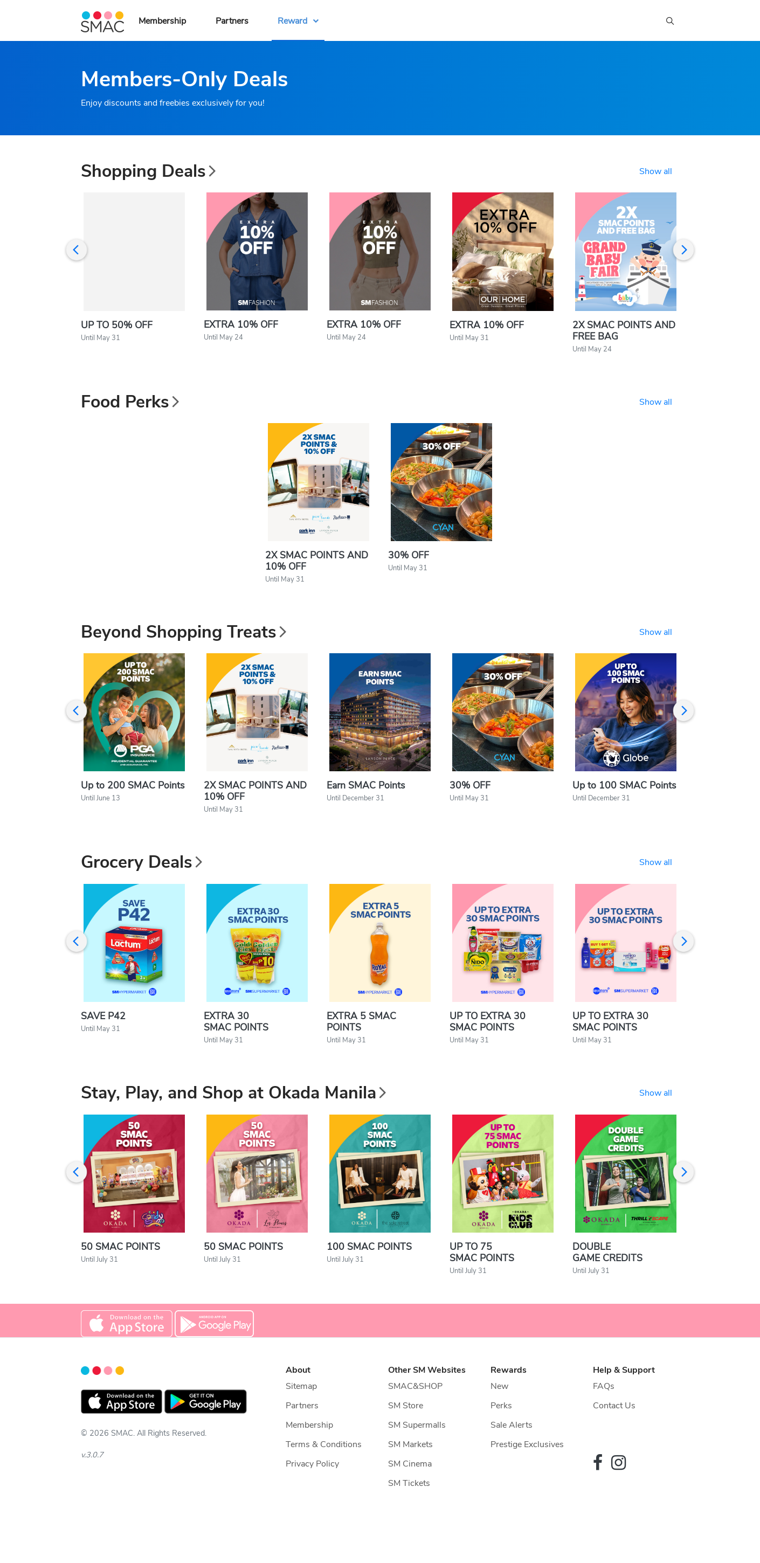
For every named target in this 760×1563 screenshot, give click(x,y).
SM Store (405, 1437)
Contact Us (614, 1437)
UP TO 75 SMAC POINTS (482, 1159)
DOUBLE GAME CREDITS (607, 1159)
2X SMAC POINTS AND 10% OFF (316, 574)
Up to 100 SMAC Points (624, 804)
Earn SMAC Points (366, 804)
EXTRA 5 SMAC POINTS (361, 1047)
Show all (655, 171)
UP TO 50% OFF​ (117, 331)
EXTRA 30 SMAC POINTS (236, 1047)
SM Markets (410, 1476)
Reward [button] (292, 21)
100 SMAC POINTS (369, 1277)
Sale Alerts (511, 1456)
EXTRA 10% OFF (241, 330)
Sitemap (301, 1417)
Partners (232, 21)
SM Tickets (409, 1514)
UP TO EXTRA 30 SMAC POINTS (488, 1047)
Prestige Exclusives (527, 1476)
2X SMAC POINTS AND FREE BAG (623, 336)
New (499, 1417)
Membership (162, 21)
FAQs (603, 1417)
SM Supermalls (417, 1456)
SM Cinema (410, 1495)
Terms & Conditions (324, 1476)
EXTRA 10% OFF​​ (487, 330)
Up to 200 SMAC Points (132, 804)
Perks (501, 1437)
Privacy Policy (312, 1495)
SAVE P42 (103, 1041)
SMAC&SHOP (415, 1417)
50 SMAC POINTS (120, 1277)
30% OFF (408, 568)
